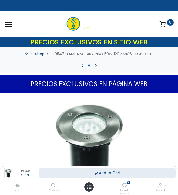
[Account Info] (160, 185)
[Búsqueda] (53, 185)
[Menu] (8, 24)
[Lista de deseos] (124, 185)
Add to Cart (107, 173)
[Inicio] (17, 185)
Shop (40, 54)
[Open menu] (89, 187)
